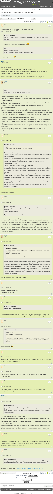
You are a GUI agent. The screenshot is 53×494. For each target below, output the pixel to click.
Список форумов (6, 9)
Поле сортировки (26, 478)
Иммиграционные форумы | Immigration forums (25, 9)
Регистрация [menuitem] (44, 6)
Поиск (32, 19)
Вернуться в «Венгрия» (8, 485)
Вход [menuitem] (51, 6)
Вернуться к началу (51, 58)
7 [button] (49, 21)
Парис (5, 81)
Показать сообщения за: (26, 476)
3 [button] (41, 21)
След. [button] (52, 22)
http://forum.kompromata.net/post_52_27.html (30, 468)
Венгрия (41, 9)
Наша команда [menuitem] (30, 489)
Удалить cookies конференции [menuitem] (44, 489)
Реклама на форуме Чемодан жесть (16, 12)
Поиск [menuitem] (9, 6)
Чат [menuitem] (14, 6)
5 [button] (45, 21)
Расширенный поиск (35, 19)
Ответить (4, 19)
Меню (4, 6)
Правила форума (5, 15)
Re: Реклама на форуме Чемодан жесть (17, 30)
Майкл (2, 61)
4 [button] (43, 21)
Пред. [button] (36, 22)
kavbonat (3, 395)
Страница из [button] (32, 22)
